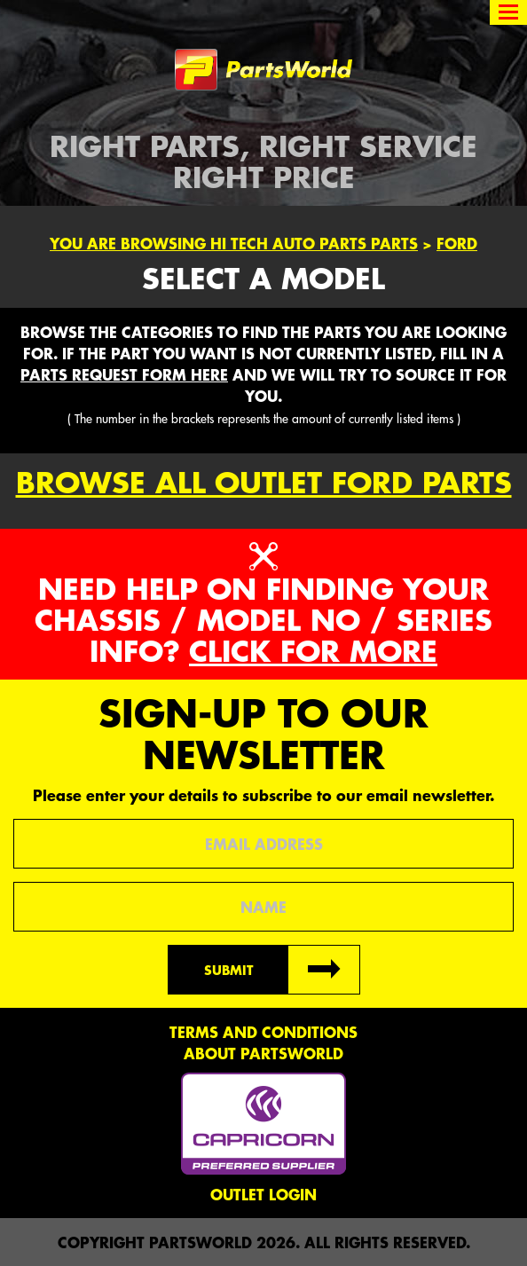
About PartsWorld (263, 1053)
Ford (457, 243)
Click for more (313, 651)
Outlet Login (263, 1194)
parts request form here (124, 374)
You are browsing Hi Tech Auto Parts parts (234, 243)
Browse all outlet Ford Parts (264, 482)
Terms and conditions (263, 1032)
